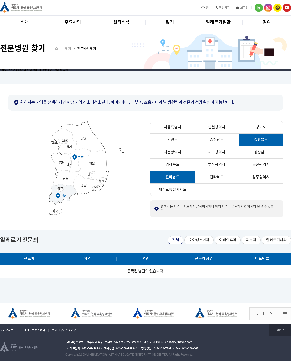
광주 (60, 189)
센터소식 (121, 22)
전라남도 (172, 177)
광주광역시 (261, 177)
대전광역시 (172, 152)
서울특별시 (172, 127)
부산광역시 (216, 165)
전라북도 (217, 177)
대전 (70, 165)
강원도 (172, 140)
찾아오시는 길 (8, 330)
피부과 (251, 240)
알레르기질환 (218, 22)
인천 (54, 142)
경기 (69, 147)
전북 (66, 179)
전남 (64, 196)
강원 (84, 138)
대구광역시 (216, 152)
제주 (56, 212)
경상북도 (172, 165)
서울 (65, 141)
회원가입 (224, 7)
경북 (92, 164)
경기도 (261, 127)
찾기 (170, 22)
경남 (84, 185)
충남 (62, 163)
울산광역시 (261, 165)
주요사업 (72, 22)
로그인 (244, 7)
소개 (24, 22)
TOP (278, 330)
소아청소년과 (199, 240)
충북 (81, 157)
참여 (267, 22)
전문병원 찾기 (86, 49)
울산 (101, 181)
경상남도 (261, 152)
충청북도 (261, 140)
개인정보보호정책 (34, 330)
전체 (175, 240)
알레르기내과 (276, 240)
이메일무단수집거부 (64, 330)
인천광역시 (216, 127)
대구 (91, 175)
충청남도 (217, 140)
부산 (97, 187)
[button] (257, 314)
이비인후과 (227, 240)
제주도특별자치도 (172, 189)
